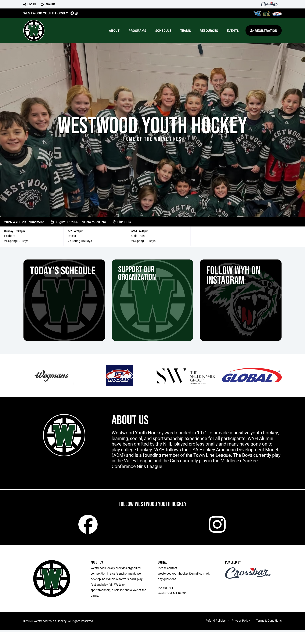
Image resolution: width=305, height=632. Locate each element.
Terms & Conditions (269, 622)
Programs (137, 30)
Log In (29, 4)
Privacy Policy (241, 622)
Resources (209, 30)
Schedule (163, 30)
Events (233, 30)
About (114, 30)
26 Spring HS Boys (16, 241)
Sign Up (48, 4)
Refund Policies (215, 622)
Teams (185, 30)
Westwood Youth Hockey (45, 13)
